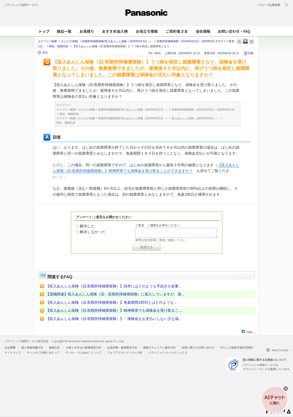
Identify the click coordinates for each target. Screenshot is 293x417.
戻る (45, 52)
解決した (87, 226)
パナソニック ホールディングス (167, 352)
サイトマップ (13, 352)
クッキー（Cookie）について (83, 352)
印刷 (250, 53)
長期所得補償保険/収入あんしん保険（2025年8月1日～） (117, 41)
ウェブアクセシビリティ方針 (125, 352)
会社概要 (10, 347)
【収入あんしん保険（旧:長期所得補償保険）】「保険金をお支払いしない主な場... (114, 319)
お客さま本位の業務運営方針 (83, 347)
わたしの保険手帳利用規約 (236, 347)
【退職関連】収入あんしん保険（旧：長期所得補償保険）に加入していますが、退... (115, 294)
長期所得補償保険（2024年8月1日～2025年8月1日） (204, 109)
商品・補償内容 (58, 46)
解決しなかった (93, 232)
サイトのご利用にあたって (43, 352)
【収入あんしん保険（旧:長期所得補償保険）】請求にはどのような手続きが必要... (114, 286)
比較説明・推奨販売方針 (122, 347)
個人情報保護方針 (32, 347)
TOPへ (250, 332)
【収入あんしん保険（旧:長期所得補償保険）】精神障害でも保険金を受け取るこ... (114, 310)
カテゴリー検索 (47, 41)
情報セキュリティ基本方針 (159, 347)
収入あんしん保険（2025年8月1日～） (195, 118)
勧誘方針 (54, 347)
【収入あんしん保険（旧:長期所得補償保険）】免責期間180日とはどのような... (111, 302)
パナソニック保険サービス (21, 5)
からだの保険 (69, 41)
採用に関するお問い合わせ (198, 347)
